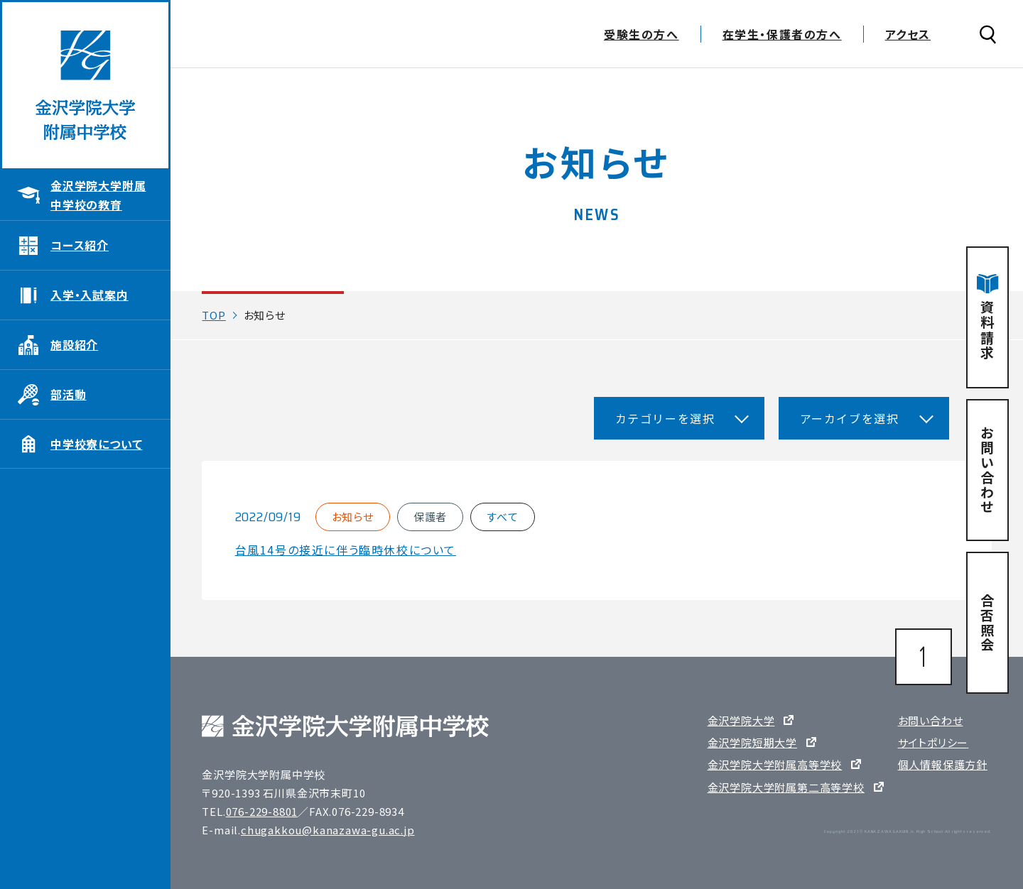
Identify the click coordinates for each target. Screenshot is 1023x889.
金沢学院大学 (741, 720)
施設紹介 (74, 344)
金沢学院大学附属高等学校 (775, 764)
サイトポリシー (933, 742)
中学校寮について (96, 443)
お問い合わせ (930, 720)
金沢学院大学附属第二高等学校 (786, 787)
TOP (213, 314)
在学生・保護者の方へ (782, 35)
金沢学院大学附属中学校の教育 (98, 195)
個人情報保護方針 (942, 764)
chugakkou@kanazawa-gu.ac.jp (328, 829)
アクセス (908, 35)
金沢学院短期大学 (752, 742)
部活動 (68, 394)
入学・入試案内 (89, 294)
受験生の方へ (641, 35)
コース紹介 (79, 244)
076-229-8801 (262, 811)
